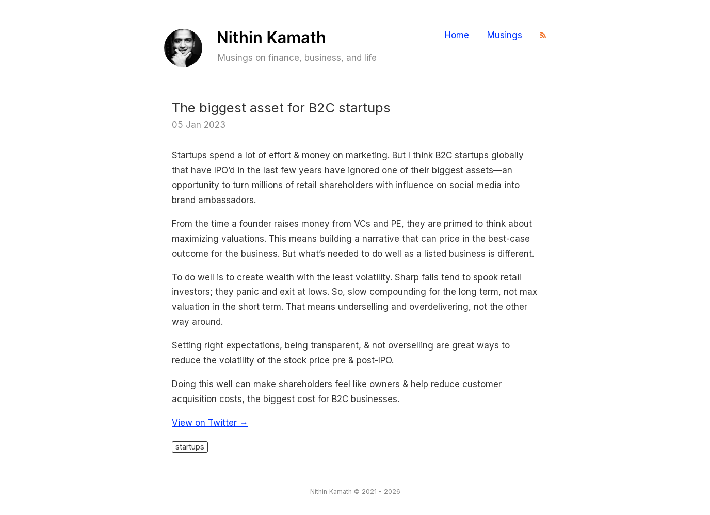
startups (189, 446)
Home (457, 35)
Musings (504, 35)
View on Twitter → (210, 423)
